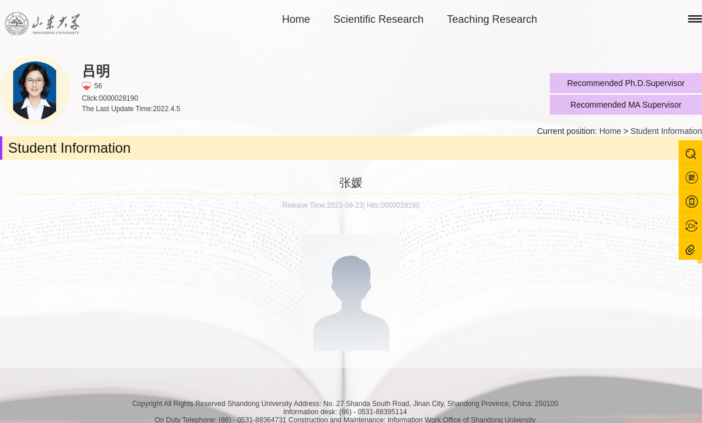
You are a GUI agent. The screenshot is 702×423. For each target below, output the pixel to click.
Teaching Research (492, 19)
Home (296, 19)
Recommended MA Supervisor (626, 104)
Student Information (666, 131)
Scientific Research (378, 19)
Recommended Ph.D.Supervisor (626, 83)
